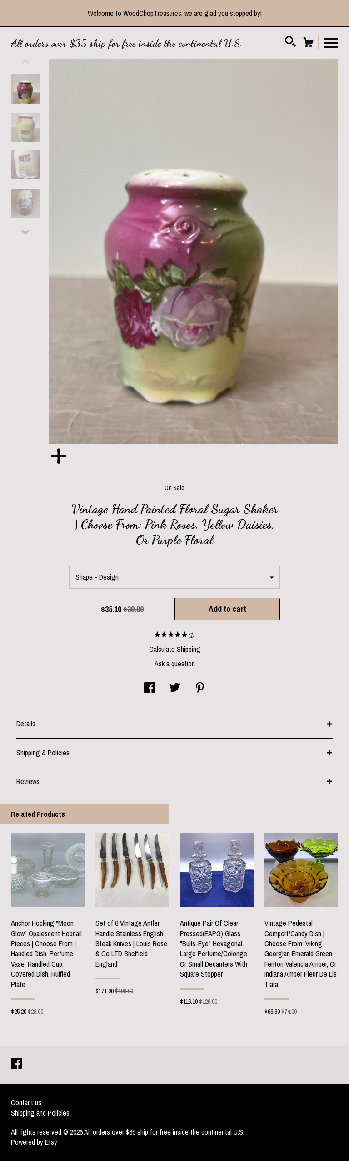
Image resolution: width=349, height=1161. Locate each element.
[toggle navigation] (331, 42)
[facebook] (16, 1064)
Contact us (26, 1102)
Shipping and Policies (40, 1113)
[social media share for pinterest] (199, 689)
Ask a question (175, 664)
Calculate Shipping (174, 649)
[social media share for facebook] (149, 689)
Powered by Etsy (34, 1142)
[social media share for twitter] (175, 689)
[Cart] (308, 43)
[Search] (290, 43)
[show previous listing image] (25, 61)
